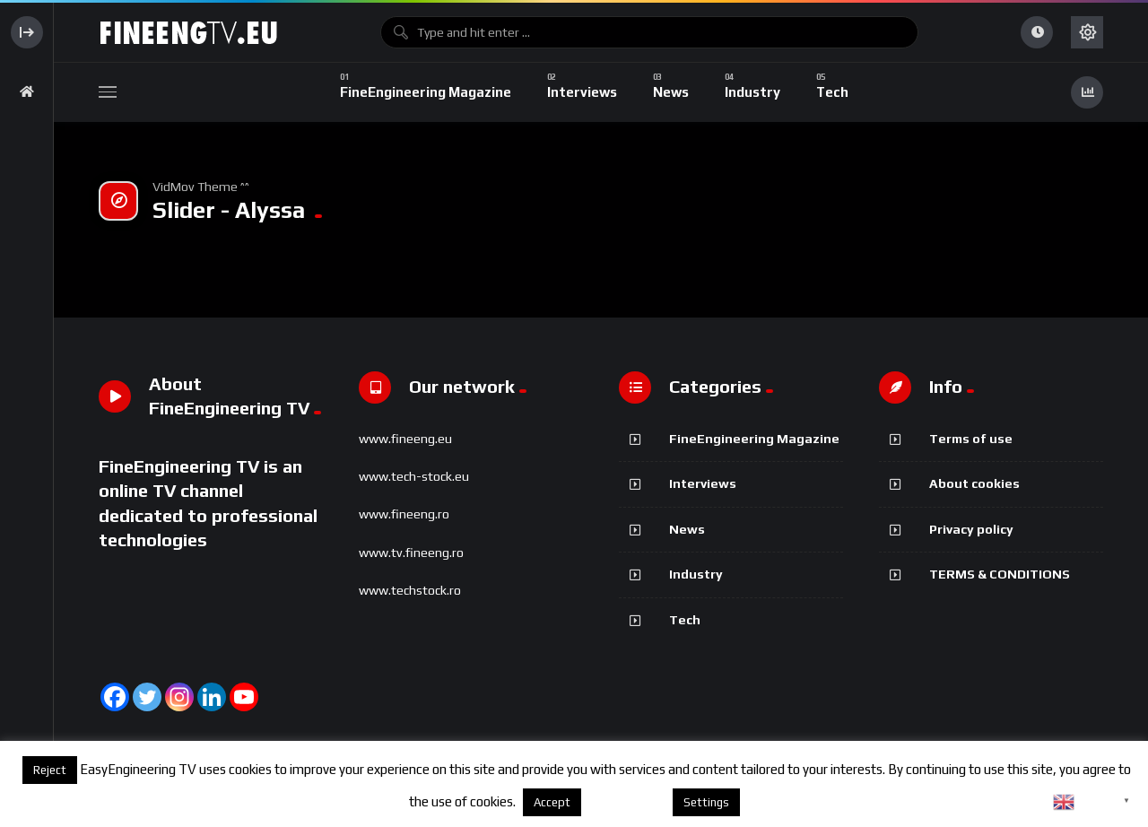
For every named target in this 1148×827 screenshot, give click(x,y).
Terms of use (971, 438)
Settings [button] (706, 802)
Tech (684, 620)
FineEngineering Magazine (754, 438)
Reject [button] (49, 770)
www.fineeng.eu (405, 438)
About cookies (974, 483)
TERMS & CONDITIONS (999, 574)
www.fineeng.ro (404, 514)
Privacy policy (971, 529)
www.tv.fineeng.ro (411, 552)
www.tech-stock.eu (414, 476)
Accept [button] (552, 802)
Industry (696, 574)
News (687, 529)
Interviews (702, 483)
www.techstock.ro (410, 590)
